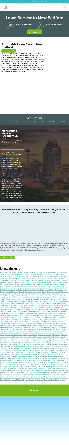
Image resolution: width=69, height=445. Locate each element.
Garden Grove (4, 321)
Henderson (3, 331)
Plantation (3, 378)
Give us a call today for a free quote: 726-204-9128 (34, 1)
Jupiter (32, 339)
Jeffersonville (55, 337)
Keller (5, 341)
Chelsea (44, 292)
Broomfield (64, 282)
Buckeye (13, 284)
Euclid (64, 311)
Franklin (2, 319)
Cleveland (3, 296)
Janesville (39, 337)
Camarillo (27, 286)
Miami (28, 358)
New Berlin (14, 368)
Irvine (17, 337)
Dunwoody (48, 307)
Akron (11, 272)
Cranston (2, 301)
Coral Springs (16, 299)
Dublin (25, 307)
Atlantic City (16, 278)
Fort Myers (25, 317)
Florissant (40, 315)
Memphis (46, 356)
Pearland (7, 374)
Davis (12, 303)
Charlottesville (29, 292)
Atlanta (11, 278)
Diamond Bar (55, 305)
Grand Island (31, 323)
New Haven (47, 368)
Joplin (28, 339)
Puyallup (62, 380)
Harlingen (6, 329)
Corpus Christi (30, 299)
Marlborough (3, 356)
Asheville (60, 276)
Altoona (13, 274)
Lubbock (12, 352)
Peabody (59, 372)
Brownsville (3, 284)
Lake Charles (64, 343)
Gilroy (50, 321)
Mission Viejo (56, 360)
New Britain (30, 368)
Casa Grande (58, 288)
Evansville (18, 313)
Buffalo (26, 284)
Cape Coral (57, 286)
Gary (20, 321)
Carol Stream (20, 288)
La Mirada (26, 343)
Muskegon (22, 366)
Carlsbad (8, 288)
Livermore (58, 348)
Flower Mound (47, 315)
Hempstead (63, 329)
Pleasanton (9, 378)
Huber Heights (50, 333)
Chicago (2, 294)
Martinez (10, 356)
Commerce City (31, 298)
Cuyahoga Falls (37, 301)
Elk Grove (27, 311)
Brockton (27, 282)
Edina (43, 309)
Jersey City (63, 337)
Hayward (51, 329)
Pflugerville (52, 374)
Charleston (15, 292)
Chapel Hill (9, 292)
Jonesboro (23, 339)
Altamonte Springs (5, 274)
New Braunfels (22, 368)
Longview (35, 350)
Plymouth (16, 378)
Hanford (59, 327)
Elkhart (32, 311)
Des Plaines (38, 305)
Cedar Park (32, 290)
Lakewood (49, 344)
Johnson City (11, 339)
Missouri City (4, 362)
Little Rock (47, 348)
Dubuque (30, 307)
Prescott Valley (39, 380)
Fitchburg (20, 315)
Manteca (21, 354)
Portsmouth (20, 380)
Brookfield (42, 282)
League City (42, 346)
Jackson (26, 337)
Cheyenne (65, 292)
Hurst (35, 335)
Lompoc (15, 350)
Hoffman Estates (5, 333)
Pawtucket (53, 372)
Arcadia (34, 276)
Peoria (29, 374)
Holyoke (19, 333)
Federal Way (3, 315)
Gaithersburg (54, 319)
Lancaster (55, 344)
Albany (21, 272)
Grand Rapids (56, 323)
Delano (2, 305)
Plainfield (60, 376)
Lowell (8, 352)
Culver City (16, 301)
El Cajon (65, 309)
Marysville (16, 356)
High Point (34, 331)
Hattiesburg (32, 329)
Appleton (28, 276)
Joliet (17, 339)
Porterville (8, 380)
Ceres (52, 290)
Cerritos (57, 290)
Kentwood (30, 341)
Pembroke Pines (15, 374)
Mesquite (17, 358)
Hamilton (41, 327)
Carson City (47, 288)
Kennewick (15, 341)
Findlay (10, 315)
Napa (38, 366)
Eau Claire (31, 309)
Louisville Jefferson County (58, 350)
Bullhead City (40, 284)
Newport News (25, 370)
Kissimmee (59, 341)
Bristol (22, 282)
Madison (43, 352)
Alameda (16, 272)
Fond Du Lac (61, 315)
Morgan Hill (18, 364)
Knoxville (64, 341)
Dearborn (31, 303)
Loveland (2, 352)
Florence (34, 315)
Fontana (2, 317)
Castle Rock (3, 290)
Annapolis (57, 274)
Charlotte (21, 292)
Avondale (64, 278)
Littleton (52, 348)
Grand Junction (39, 323)
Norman (62, 370)
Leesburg (57, 346)
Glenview (2, 323)
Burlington (63, 284)
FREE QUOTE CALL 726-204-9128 (34, 31)
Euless (7, 313)
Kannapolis (53, 339)
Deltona (15, 305)
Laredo (65, 344)
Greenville (41, 325)
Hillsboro (46, 331)
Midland (57, 358)
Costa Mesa (43, 299)
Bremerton (3, 282)
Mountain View (55, 364)
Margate (47, 354)
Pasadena (32, 372)
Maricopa (53, 354)
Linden (41, 348)
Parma (26, 372)
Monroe (25, 362)
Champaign (63, 290)
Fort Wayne (45, 317)
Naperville (43, 366)
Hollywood (13, 333)
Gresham (54, 325)
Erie (54, 311)
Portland (14, 380)
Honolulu (32, 333)
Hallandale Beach (26, 327)
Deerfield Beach (55, 303)
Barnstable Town (30, 280)
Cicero (35, 294)
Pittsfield (48, 376)
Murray (11, 366)
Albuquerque (27, 272)
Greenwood (48, 325)
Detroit (49, 305)
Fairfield (28, 313)
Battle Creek (52, 280)
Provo (53, 380)
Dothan (65, 305)
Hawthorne (45, 329)
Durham (54, 307)
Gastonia (24, 321)
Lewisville (9, 348)
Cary (53, 288)
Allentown (57, 272)
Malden (49, 352)
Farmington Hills (52, 313)
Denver (25, 305)
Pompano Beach (35, 378)
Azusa (2, 280)
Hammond (47, 327)
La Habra (14, 343)
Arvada (55, 276)
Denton (20, 305)
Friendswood (30, 319)
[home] (5, 7)
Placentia (54, 376)
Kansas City (60, 339)
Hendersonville (11, 331)
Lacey (43, 343)
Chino (17, 294)
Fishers (14, 315)
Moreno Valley (11, 364)
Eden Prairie (37, 309)
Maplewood (35, 354)
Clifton (19, 296)
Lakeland (37, 344)
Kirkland (52, 341)
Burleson (56, 284)
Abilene (2, 272)
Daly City (54, 301)
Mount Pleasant (27, 364)
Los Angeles (45, 350)
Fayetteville (61, 313)
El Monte (7, 311)
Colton (12, 298)
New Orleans (55, 368)
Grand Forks (23, 323)
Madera (38, 352)
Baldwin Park (14, 280)
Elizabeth (21, 311)
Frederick (7, 319)
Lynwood (28, 352)
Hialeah (24, 331)
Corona (23, 299)
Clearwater (61, 294)
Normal (57, 370)
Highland (40, 331)
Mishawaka (43, 360)
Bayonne (58, 280)
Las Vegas (14, 346)
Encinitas (46, 311)
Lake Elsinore (4, 344)
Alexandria (35, 272)
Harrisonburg (19, 329)
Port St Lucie (64, 378)
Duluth (35, 307)
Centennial (47, 290)
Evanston (12, 313)
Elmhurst (37, 311)
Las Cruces (7, 346)
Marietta (58, 354)
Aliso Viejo (47, 272)
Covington (63, 299)
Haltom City (34, 327)
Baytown (64, 280)
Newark (8, 370)
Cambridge (34, 286)
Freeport (13, 319)
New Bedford (7, 368)
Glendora (60, 321)
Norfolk (52, 370)
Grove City (61, 325)
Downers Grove (8, 307)
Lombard (9, 350)
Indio (1, 337)
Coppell (2, 299)
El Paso (12, 311)
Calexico (13, 286)
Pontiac (43, 378)
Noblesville (46, 370)
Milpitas (7, 360)
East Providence (17, 309)
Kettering (36, 341)
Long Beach (21, 350)
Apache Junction (5, 276)
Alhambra (41, 272)
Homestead (26, 333)
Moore (66, 362)
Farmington (44, 313)
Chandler (2, 292)
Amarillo (18, 274)
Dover (1, 307)
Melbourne (40, 356)
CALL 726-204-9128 (9, 51)
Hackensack (8, 327)
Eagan (59, 307)
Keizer (1, 341)
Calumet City (21, 286)
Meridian (7, 358)
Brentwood (10, 282)
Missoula (63, 360)
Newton (32, 370)
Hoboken (63, 331)
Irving (21, 337)
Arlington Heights (47, 276)
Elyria (42, 311)
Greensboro (35, 325)
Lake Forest (11, 344)
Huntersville (58, 333)
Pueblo (57, 380)
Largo (1, 346)
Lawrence (26, 346)
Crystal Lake (9, 301)
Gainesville (47, 319)
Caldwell (8, 286)
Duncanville (41, 307)
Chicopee (12, 294)
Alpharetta (63, 272)
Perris (32, 374)
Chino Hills (22, 294)
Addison (7, 272)
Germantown (39, 321)
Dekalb (63, 303)
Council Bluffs (51, 299)
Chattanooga (37, 292)
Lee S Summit (50, 346)
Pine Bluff (22, 376)
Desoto (44, 305)
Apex (11, 276)
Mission (49, 360)
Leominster (3, 348)
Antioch (62, 274)
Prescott (31, 380)
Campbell (46, 286)
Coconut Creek (36, 296)
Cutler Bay (30, 301)
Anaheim (27, 274)
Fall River (33, 313)
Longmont (29, 350)
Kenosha (21, 341)
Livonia (64, 348)
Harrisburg (12, 329)
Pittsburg (36, 376)
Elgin (16, 311)
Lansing (60, 344)
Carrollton (36, 288)
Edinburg (48, 309)
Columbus (24, 298)
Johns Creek (3, 339)
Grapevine (63, 323)
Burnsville (2, 286)
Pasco (37, 372)
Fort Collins (8, 317)
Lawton (31, 346)
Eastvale (25, 309)
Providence (47, 380)
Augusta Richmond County (39, 278)
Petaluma (46, 374)
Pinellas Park (29, 376)
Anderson (40, 274)
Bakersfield (7, 280)
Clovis (23, 296)
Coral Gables (8, 299)
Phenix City (63, 374)
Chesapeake (50, 292)
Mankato (9, 354)
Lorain (40, 350)
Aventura (58, 278)
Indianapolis (64, 335)
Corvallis (36, 299)
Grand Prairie (48, 323)
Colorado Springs (5, 298)
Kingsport (47, 341)
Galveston (61, 319)
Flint (30, 315)
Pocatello (22, 378)
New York (3, 370)
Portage (2, 380)
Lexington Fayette (18, 348)
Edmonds (59, 309)
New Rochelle (63, 368)
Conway (55, 298)
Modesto (15, 362)
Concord (45, 298)
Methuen (23, 358)
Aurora (49, 278)
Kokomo (2, 343)
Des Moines (31, 305)
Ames (22, 274)
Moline (20, 362)
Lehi (62, 346)
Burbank (47, 284)
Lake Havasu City (20, 344)
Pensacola (24, 374)
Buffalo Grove (32, 284)
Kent (25, 341)
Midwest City (64, 358)
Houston (42, 333)
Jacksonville (32, 337)
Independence (56, 335)
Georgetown (31, 321)
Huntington (3, 335)
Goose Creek (15, 323)
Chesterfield (58, 292)
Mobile (10, 362)
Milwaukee (13, 360)
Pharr (57, 374)
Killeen (41, 341)
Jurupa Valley (38, 339)
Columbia (17, 298)
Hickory (28, 331)
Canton (51, 286)
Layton (36, 346)
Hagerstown (16, 327)
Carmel (14, 288)
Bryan (8, 284)
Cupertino (23, 301)
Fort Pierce (32, 317)
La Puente (32, 343)
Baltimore (21, 280)
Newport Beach (15, 370)
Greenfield (28, 325)
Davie (8, 303)
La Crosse (8, 343)
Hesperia (18, 331)
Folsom (54, 315)
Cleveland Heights (11, 296)
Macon (33, 352)
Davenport (3, 303)
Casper (65, 288)
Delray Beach (8, 305)
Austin (54, 278)
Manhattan (3, 354)
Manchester (61, 352)
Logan (5, 350)
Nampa (34, 366)
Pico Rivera (16, 376)
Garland (16, 321)
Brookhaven (48, 282)
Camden (40, 286)
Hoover (38, 333)
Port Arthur (49, 378)
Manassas (54, 352)
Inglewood (6, 337)
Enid (51, 311)
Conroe (50, 298)
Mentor (57, 356)
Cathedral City (11, 290)
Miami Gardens (42, 358)
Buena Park (20, 284)
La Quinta (38, 343)
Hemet (57, 329)
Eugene (2, 313)
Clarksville (55, 294)
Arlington (39, 276)
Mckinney (28, 356)
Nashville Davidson (56, 366)
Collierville (62, 296)
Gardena (11, 321)
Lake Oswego (30, 344)
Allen (52, 272)
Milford (2, 360)
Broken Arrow (34, 282)
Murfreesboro (4, 366)
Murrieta (15, 366)
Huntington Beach (12, 335)
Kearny (66, 339)
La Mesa (19, 343)
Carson (42, 288)
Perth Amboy (39, 374)
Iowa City (13, 337)
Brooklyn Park (57, 282)
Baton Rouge (44, 280)
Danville (65, 301)
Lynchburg (19, 352)
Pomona (27, 378)
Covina (58, 299)
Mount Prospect (37, 364)
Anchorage (34, 274)
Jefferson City (47, 337)
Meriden (2, 358)
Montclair (36, 362)
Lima (25, 348)
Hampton (53, 327)
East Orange (8, 309)
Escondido (59, 311)
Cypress (45, 301)
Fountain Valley (61, 317)
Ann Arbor (51, 274)
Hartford (26, 329)
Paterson (47, 372)
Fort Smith (39, 317)
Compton (39, 298)
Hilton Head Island (54, 331)
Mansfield (15, 354)
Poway (27, 380)
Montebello (43, 362)
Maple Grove (28, 354)
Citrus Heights (47, 294)
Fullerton (41, 319)
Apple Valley (22, 276)
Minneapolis (19, 360)
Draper (21, 307)
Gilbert (46, 321)
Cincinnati (40, 294)
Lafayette (48, 343)
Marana (42, 354)
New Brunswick (38, 368)
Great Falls (3, 325)
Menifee (51, 356)
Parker (22, 372)
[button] (65, 7)
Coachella (29, 296)
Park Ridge (17, 372)
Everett (23, 313)
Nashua (48, 366)
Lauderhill (20, 346)
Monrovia (30, 362)
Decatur (48, 303)
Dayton (16, 303)
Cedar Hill (26, 290)
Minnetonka (27, 360)
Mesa (12, 358)
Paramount (10, 372)
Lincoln (29, 348)
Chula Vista (29, 294)
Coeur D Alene (45, 296)
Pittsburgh (42, 376)
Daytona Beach (23, 303)
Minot (33, 360)
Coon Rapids (62, 298)
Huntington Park (22, 335)
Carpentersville (28, 288)
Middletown (50, 358)
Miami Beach (34, 358)
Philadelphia (3, 376)
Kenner (9, 341)
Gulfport (2, 327)
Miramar (37, 360)
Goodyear (8, 323)
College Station (54, 296)
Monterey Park (51, 362)
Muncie (62, 364)
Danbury (60, 301)
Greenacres (21, 325)
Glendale (54, 321)
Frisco (36, 319)
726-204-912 (6, 144)
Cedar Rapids (40, 290)
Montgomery (60, 362)
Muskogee (28, 366)
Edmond (53, 309)
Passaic (41, 372)
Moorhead (3, 364)
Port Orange (56, 378)
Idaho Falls (48, 335)
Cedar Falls (19, 290)
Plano (64, 376)
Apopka (16, 276)
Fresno (24, 319)
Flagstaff (25, 315)
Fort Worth (53, 317)
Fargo (38, 313)
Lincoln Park (35, 348)
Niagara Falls (39, 370)
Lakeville (42, 344)
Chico (7, 294)
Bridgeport (17, 282)
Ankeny (45, 274)
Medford (33, 356)
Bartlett (37, 280)
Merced (61, 356)
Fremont (18, 319)
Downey (16, 307)
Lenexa (66, 346)
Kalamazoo (46, 339)
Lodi (1, 350)
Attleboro (23, 278)
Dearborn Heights (40, 303)
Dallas (49, 301)
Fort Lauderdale (17, 317)
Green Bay (15, 325)
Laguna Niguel (56, 343)
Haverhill (39, 329)
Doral (61, 305)
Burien (52, 284)
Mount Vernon (46, 364)
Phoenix (9, 376)
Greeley (9, 325)
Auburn (29, 278)
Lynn (23, 352)
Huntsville (31, 335)
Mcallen (22, 356)
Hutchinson (41, 335)
